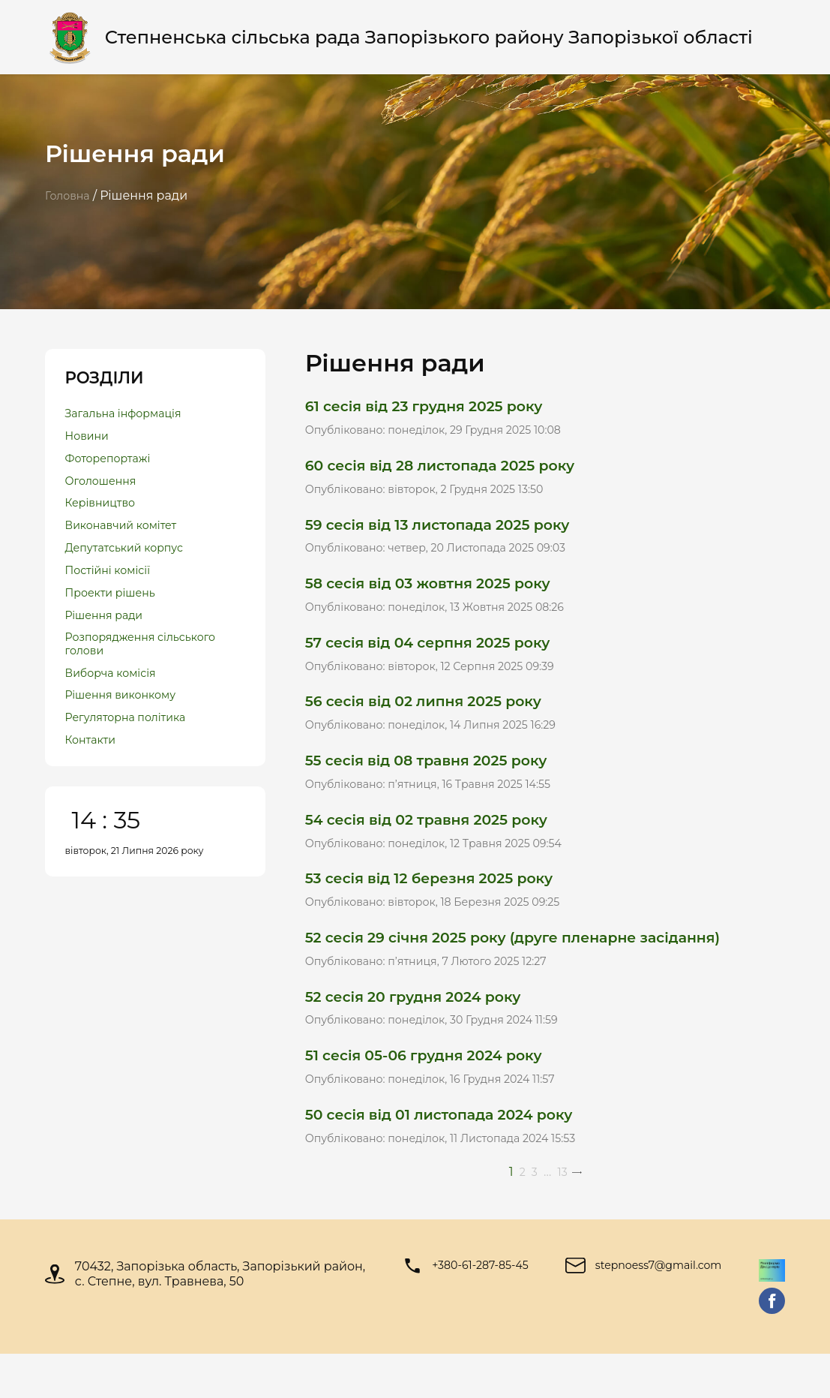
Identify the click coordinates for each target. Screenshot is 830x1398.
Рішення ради (109, 642)
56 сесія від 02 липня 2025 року (438, 719)
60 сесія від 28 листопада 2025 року (457, 469)
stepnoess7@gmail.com (660, 1310)
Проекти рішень (116, 617)
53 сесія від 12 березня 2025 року (444, 906)
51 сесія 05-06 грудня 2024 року (438, 1093)
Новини (90, 441)
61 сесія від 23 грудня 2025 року (439, 407)
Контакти (93, 783)
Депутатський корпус (132, 567)
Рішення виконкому (127, 733)
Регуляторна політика (133, 757)
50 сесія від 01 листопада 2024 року (456, 1155)
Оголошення (105, 491)
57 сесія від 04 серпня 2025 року (443, 657)
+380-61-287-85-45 (477, 1310)
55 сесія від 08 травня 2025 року (441, 781)
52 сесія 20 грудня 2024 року (426, 1030)
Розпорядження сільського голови (121, 674)
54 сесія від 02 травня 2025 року (441, 843)
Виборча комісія (116, 707)
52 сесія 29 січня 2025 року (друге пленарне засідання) (539, 968)
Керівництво (105, 516)
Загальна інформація (130, 415)
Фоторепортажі (113, 465)
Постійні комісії (113, 592)
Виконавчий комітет (128, 541)
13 (563, 1215)
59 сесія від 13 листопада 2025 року (454, 531)
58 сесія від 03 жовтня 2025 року (443, 594)
